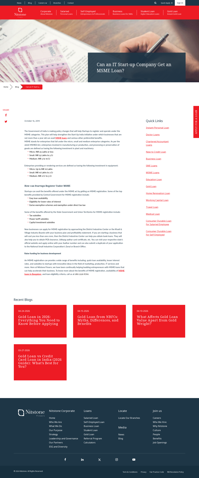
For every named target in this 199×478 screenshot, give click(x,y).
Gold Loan (151, 186)
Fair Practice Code (157, 472)
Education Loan (154, 179)
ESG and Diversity (58, 446)
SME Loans (151, 165)
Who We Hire (160, 422)
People (156, 434)
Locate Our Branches (129, 417)
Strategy (53, 434)
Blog (30, 3)
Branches (57, 3)
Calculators (89, 442)
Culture (157, 430)
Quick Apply (167, 3)
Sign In (180, 3)
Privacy (143, 472)
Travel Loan (152, 207)
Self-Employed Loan (94, 422)
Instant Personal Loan (157, 127)
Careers (42, 3)
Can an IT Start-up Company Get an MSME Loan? (34, 87)
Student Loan (91, 430)
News (19, 3)
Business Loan (153, 158)
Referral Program (93, 438)
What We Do (55, 426)
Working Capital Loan (157, 200)
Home (6, 87)
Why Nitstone (160, 426)
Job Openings (160, 442)
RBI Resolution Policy (175, 472)
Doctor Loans (153, 134)
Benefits (157, 438)
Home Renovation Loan (158, 193)
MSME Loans (152, 172)
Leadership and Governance (63, 438)
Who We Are (55, 422)
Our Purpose (55, 430)
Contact (71, 3)
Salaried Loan (91, 417)
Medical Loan (153, 214)
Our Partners (56, 442)
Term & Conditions (130, 472)
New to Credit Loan (156, 151)
